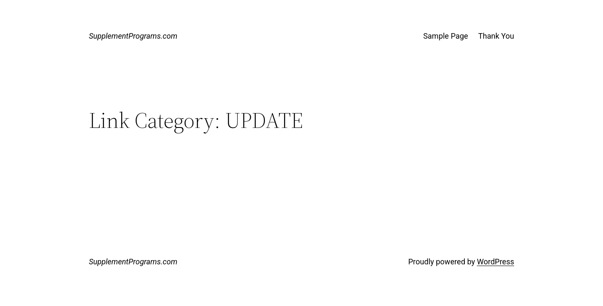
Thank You (496, 35)
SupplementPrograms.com (133, 35)
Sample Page (445, 35)
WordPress (495, 261)
